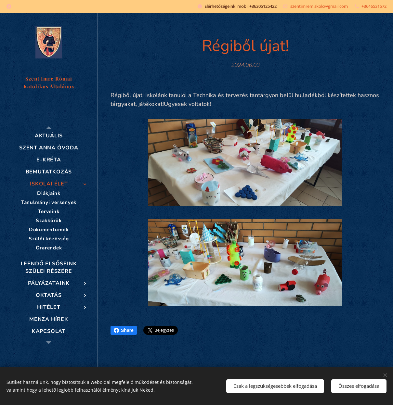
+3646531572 (373, 6)
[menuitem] (49, 136)
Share (124, 330)
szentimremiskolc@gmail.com (319, 6)
